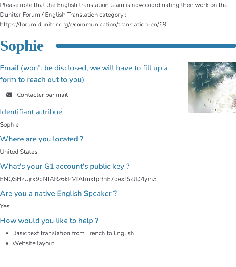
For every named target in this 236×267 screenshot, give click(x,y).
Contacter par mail (37, 95)
